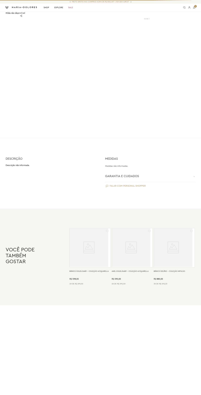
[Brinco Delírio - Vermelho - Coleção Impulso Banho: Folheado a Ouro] (174, 257)
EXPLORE (58, 8)
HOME (146, 19)
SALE (70, 8)
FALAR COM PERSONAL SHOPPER (128, 186)
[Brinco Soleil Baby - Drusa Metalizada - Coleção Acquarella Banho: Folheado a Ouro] (90, 257)
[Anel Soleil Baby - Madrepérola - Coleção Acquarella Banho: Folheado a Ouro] (132, 257)
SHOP (46, 8)
